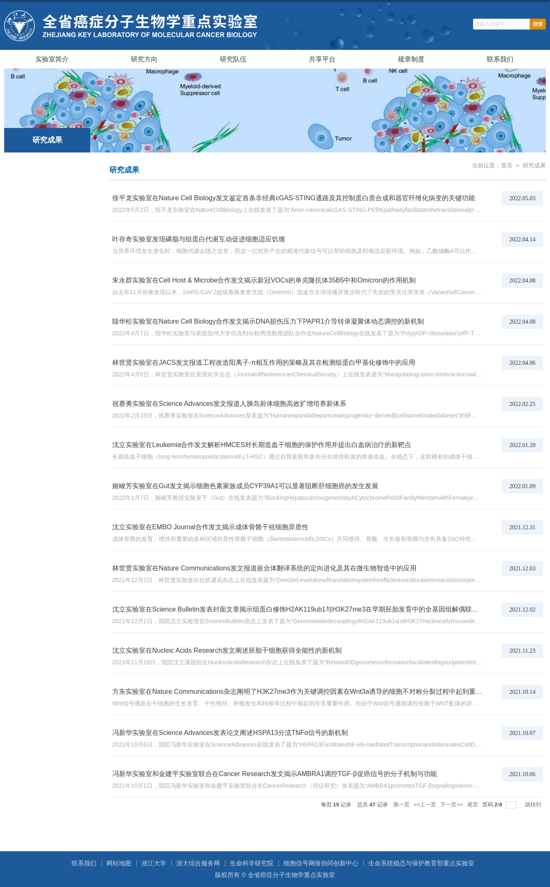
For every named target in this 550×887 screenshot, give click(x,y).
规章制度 (411, 59)
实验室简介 (52, 59)
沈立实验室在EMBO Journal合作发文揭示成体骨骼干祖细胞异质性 (210, 527)
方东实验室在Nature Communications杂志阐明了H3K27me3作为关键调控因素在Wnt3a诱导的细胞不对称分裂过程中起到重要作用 (304, 691)
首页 (507, 165)
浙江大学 (153, 863)
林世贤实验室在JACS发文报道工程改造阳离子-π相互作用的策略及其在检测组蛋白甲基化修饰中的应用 (263, 362)
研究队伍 (233, 59)
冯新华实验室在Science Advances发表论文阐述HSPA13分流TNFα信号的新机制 (230, 732)
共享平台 (322, 59)
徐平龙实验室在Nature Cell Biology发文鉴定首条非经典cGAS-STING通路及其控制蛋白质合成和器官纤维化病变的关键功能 (293, 197)
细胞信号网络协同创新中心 (321, 863)
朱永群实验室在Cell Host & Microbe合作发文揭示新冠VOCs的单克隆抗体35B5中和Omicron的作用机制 (264, 280)
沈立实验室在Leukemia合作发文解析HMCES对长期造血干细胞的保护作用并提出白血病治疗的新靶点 (261, 444)
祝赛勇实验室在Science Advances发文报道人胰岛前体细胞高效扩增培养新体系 (229, 403)
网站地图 (118, 863)
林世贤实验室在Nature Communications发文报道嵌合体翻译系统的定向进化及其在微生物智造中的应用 (264, 568)
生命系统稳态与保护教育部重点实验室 (421, 863)
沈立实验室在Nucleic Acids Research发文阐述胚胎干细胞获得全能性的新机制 (227, 650)
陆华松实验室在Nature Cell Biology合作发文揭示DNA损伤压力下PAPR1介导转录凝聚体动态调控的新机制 (268, 321)
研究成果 (534, 165)
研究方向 (144, 59)
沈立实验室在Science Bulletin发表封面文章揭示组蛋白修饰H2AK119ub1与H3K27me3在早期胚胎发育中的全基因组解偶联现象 (298, 609)
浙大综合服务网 (198, 863)
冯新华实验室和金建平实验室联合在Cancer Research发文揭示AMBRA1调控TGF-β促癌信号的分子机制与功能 (274, 773)
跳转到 (534, 804)
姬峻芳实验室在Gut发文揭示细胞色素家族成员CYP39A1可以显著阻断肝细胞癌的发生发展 (245, 485)
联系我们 (500, 59)
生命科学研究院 (252, 863)
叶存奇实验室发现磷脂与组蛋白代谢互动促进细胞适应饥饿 (198, 239)
